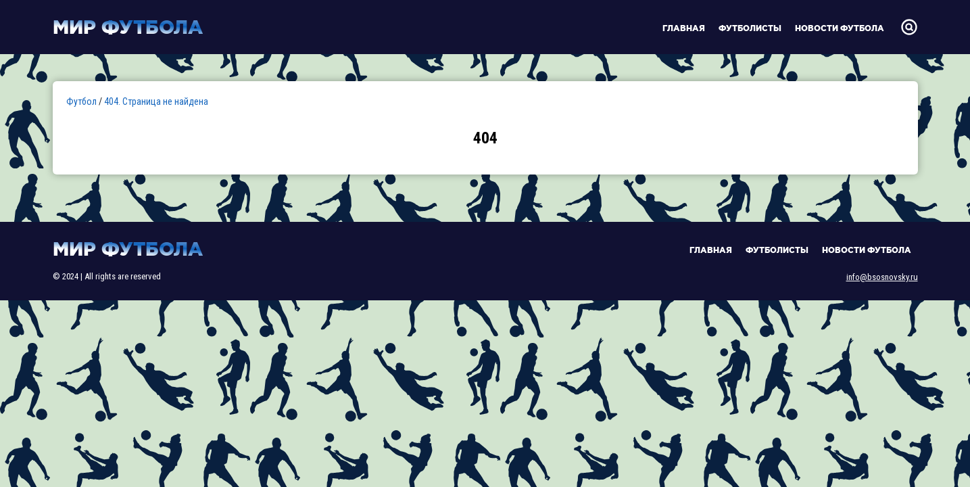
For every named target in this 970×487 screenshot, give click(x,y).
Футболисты (750, 28)
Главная (683, 28)
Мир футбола (128, 27)
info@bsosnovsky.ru (882, 277)
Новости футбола (839, 28)
